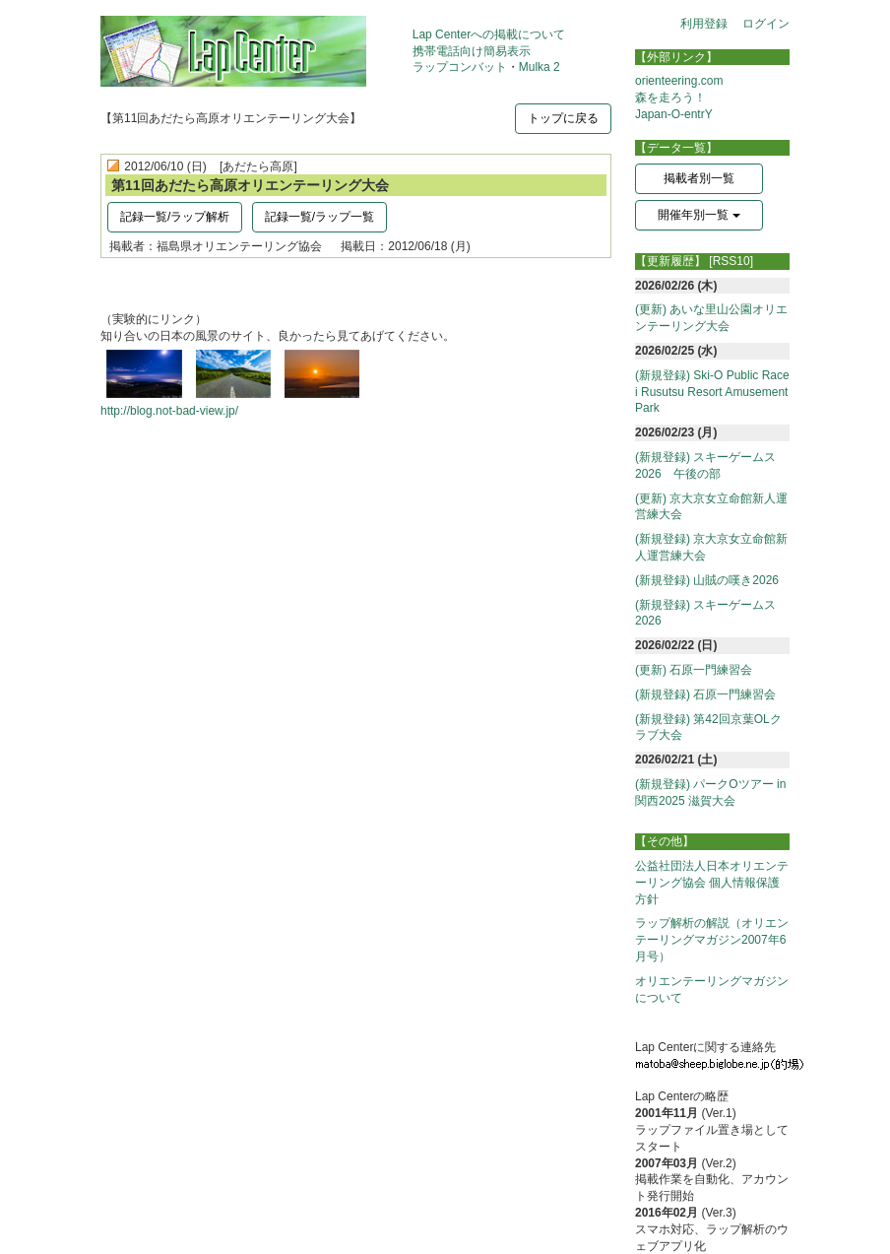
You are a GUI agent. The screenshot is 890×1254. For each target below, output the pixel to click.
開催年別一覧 (698, 215)
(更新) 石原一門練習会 (693, 670)
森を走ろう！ (670, 97)
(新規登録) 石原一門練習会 (705, 694)
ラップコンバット (460, 67)
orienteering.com (679, 81)
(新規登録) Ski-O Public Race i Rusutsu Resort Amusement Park (712, 392)
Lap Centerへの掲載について (489, 34)
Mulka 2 (539, 67)
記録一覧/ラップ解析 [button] (174, 217)
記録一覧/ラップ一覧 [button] (319, 217)
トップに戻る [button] (563, 118)
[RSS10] (731, 261)
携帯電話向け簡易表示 (472, 51)
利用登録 (704, 24)
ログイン (766, 24)
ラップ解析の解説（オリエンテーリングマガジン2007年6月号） (712, 939)
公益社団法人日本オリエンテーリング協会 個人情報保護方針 (712, 882)
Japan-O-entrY (674, 114)
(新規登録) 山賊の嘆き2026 (707, 580)
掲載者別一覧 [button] (699, 178)
